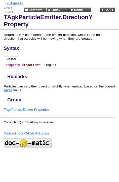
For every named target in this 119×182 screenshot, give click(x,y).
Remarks (15, 76)
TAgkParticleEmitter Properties (26, 109)
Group (12, 99)
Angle (8, 90)
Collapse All (15, 3)
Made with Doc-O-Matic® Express (26, 133)
